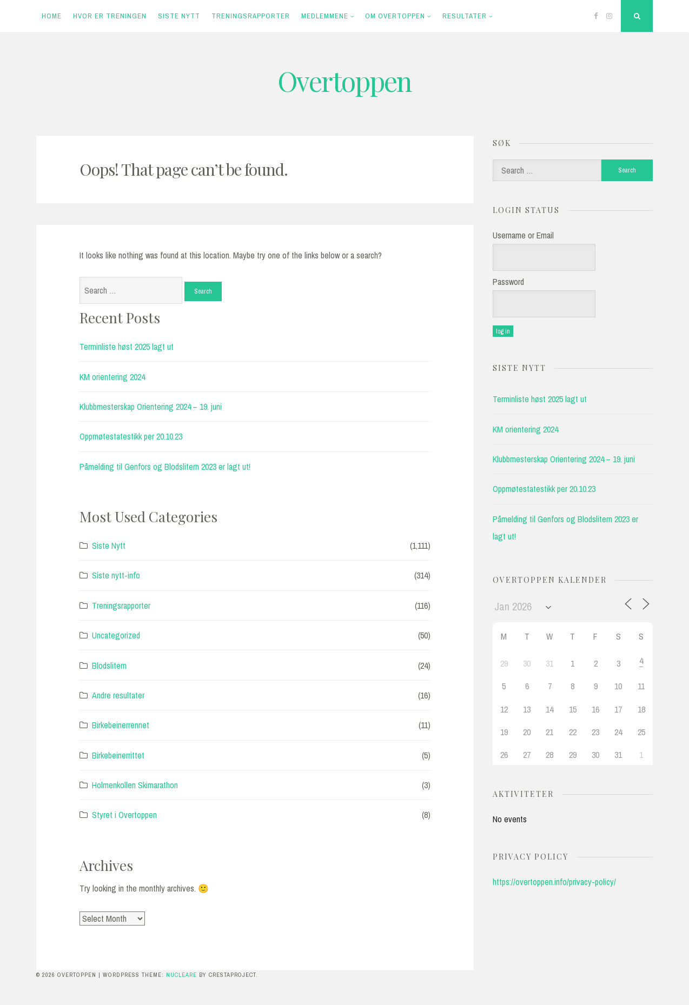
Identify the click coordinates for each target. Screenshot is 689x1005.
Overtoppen (344, 81)
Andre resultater (118, 695)
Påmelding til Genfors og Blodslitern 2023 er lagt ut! (165, 466)
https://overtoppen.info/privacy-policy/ (554, 882)
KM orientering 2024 (112, 377)
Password (508, 282)
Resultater (464, 16)
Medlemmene (324, 16)
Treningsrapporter (250, 16)
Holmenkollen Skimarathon (135, 785)
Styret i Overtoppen (124, 815)
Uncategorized (116, 635)
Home (52, 16)
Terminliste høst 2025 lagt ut (127, 346)
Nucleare (181, 975)
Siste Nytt (179, 16)
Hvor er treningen (110, 16)
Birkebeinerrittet (118, 755)
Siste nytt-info (116, 575)
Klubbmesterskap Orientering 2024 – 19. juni (151, 406)
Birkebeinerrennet (120, 725)
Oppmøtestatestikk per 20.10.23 (131, 436)
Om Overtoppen (395, 16)
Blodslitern (109, 665)
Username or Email (523, 235)
